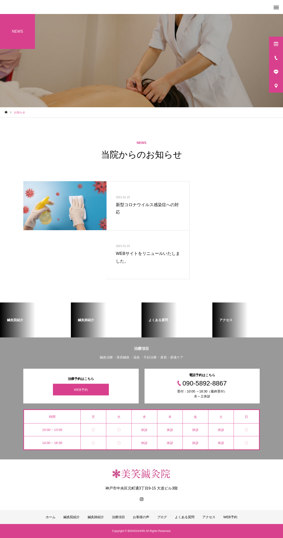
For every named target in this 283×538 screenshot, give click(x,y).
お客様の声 (141, 517)
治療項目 (118, 517)
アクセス (208, 517)
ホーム (50, 517)
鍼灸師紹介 (96, 517)
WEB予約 (81, 389)
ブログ (162, 517)
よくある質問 (184, 517)
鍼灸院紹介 (71, 517)
